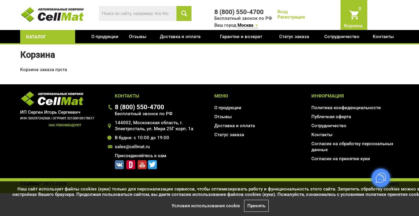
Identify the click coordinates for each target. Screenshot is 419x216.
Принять (256, 205)
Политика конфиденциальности (346, 107)
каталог (36, 37)
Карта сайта (324, 167)
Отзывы (137, 36)
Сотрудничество (341, 36)
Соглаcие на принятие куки (340, 158)
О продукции (104, 36)
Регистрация (291, 17)
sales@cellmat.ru (132, 146)
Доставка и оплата (180, 36)
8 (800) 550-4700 (139, 107)
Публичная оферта (331, 116)
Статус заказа (294, 36)
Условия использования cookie (206, 205)
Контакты (383, 36)
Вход (282, 11)
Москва (245, 25)
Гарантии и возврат (241, 36)
